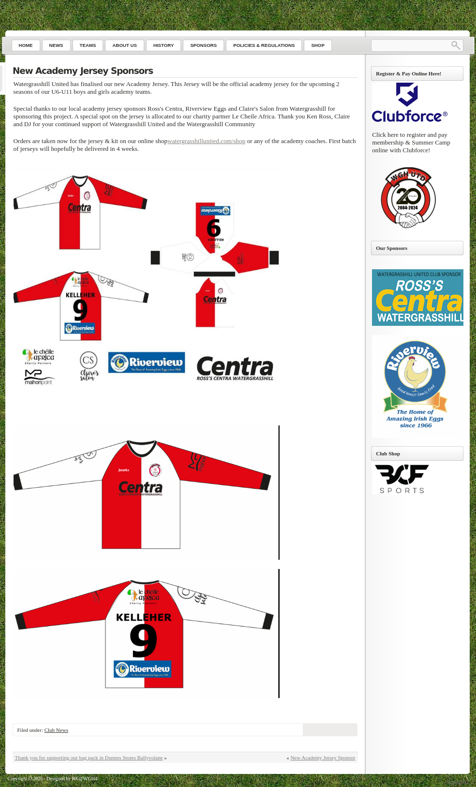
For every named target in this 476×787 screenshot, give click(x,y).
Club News (56, 730)
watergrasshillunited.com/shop (206, 141)
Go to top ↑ (458, 781)
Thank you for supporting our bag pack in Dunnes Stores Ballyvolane (89, 757)
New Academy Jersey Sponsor (322, 757)
